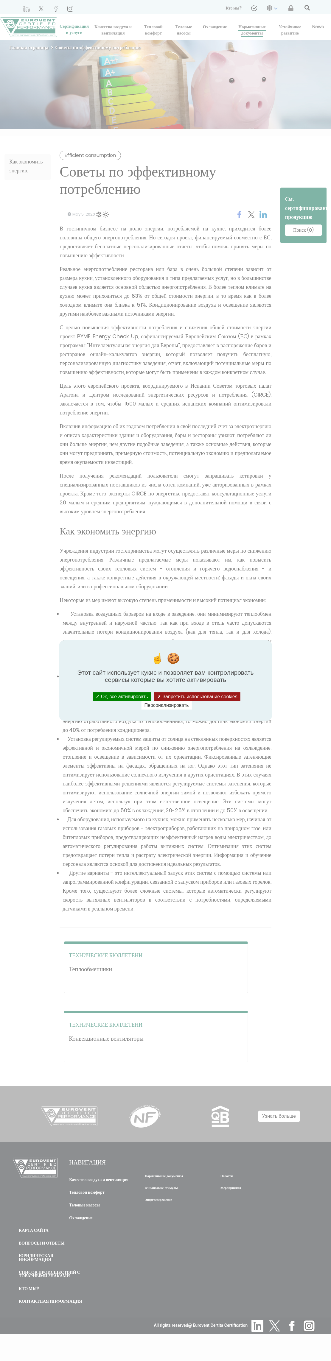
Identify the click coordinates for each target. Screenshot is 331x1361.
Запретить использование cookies (197, 696)
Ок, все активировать (122, 696)
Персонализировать (166, 705)
